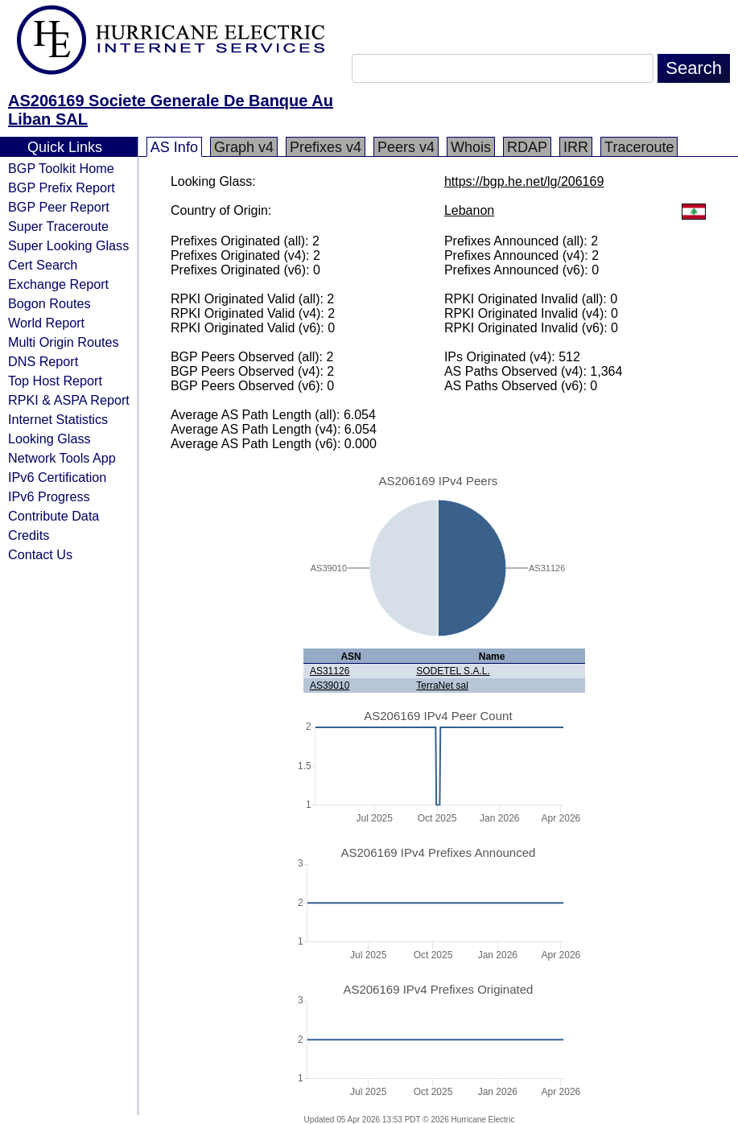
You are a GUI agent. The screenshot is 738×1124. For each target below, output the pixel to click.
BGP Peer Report (58, 207)
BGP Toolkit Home (61, 168)
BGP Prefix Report (61, 187)
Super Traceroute (58, 226)
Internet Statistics (58, 419)
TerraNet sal (442, 685)
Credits (28, 535)
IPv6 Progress (49, 496)
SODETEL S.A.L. (453, 671)
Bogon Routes (49, 303)
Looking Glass (49, 438)
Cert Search (42, 264)
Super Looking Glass (68, 245)
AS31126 (329, 671)
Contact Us (40, 554)
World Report (46, 322)
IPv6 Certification (57, 477)
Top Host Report (55, 380)
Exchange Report (58, 284)
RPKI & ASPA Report (69, 400)
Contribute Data (53, 515)
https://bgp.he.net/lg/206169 (524, 181)
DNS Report (43, 361)
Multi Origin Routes (63, 342)
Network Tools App (62, 458)
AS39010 (329, 685)
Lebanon (469, 210)
